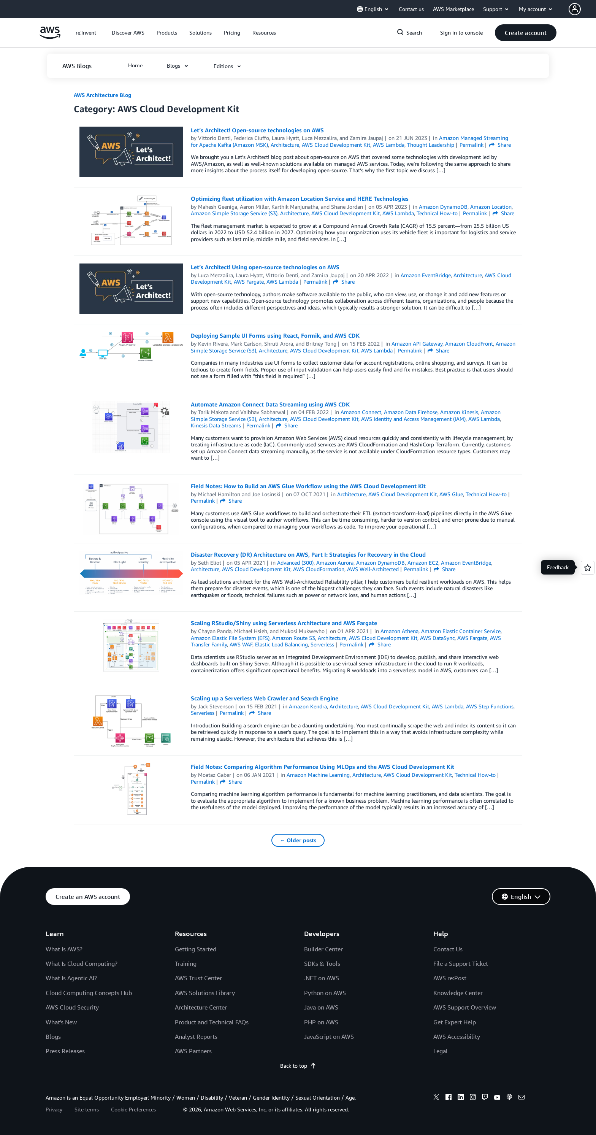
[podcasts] (509, 1098)
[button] (582, 9)
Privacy (54, 1109)
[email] (521, 1098)
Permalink (471, 144)
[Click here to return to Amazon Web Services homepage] (50, 36)
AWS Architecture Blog (102, 95)
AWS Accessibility (456, 1036)
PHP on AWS (321, 1022)
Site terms (86, 1109)
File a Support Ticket (460, 963)
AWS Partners (193, 1051)
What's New (61, 1022)
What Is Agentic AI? (71, 978)
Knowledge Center (458, 993)
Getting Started (195, 949)
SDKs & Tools (322, 963)
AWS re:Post (449, 978)
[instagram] (473, 1098)
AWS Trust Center (198, 978)
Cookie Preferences (133, 1109)
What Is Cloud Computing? (81, 963)
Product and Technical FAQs (212, 1022)
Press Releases (65, 1051)
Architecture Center (201, 1007)
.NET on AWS (321, 978)
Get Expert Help (454, 1022)
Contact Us (448, 949)
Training (186, 963)
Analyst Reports (196, 1036)
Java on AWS (321, 1007)
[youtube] (497, 1098)
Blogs (53, 1036)
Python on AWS (325, 993)
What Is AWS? (64, 949)
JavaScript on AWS (329, 1036)
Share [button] (500, 144)
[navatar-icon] (575, 9)
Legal (440, 1051)
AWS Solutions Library (205, 993)
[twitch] (485, 1098)
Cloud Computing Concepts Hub (89, 993)
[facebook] (448, 1098)
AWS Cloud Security (72, 1007)
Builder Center (323, 949)
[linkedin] (461, 1098)
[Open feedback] (587, 568)
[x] (436, 1098)
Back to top (298, 1065)
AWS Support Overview (464, 1007)
